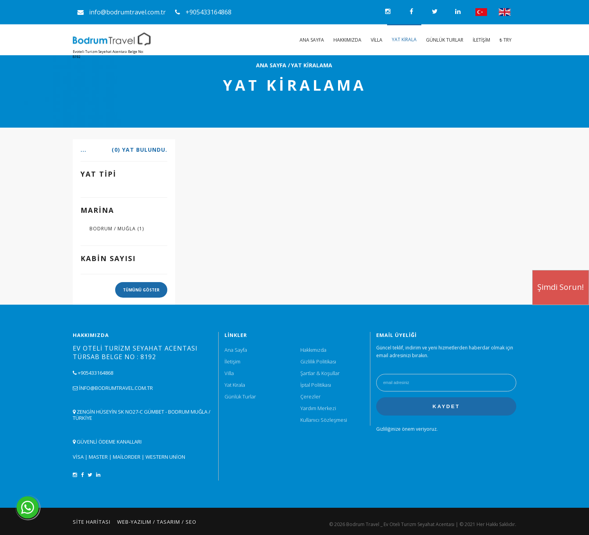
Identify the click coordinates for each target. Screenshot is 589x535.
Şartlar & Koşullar (320, 373)
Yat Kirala (404, 39)
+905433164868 (203, 12)
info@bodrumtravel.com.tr (121, 12)
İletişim (481, 40)
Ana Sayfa (312, 40)
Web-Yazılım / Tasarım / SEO (156, 521)
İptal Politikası (315, 384)
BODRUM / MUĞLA (116, 229)
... (124, 149)
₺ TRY (506, 40)
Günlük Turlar (444, 40)
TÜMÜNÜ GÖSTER (141, 290)
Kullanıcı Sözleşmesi (323, 419)
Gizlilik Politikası (318, 361)
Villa (376, 40)
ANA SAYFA (271, 65)
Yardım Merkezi (318, 408)
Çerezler (310, 396)
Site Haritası (91, 521)
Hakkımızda (347, 40)
